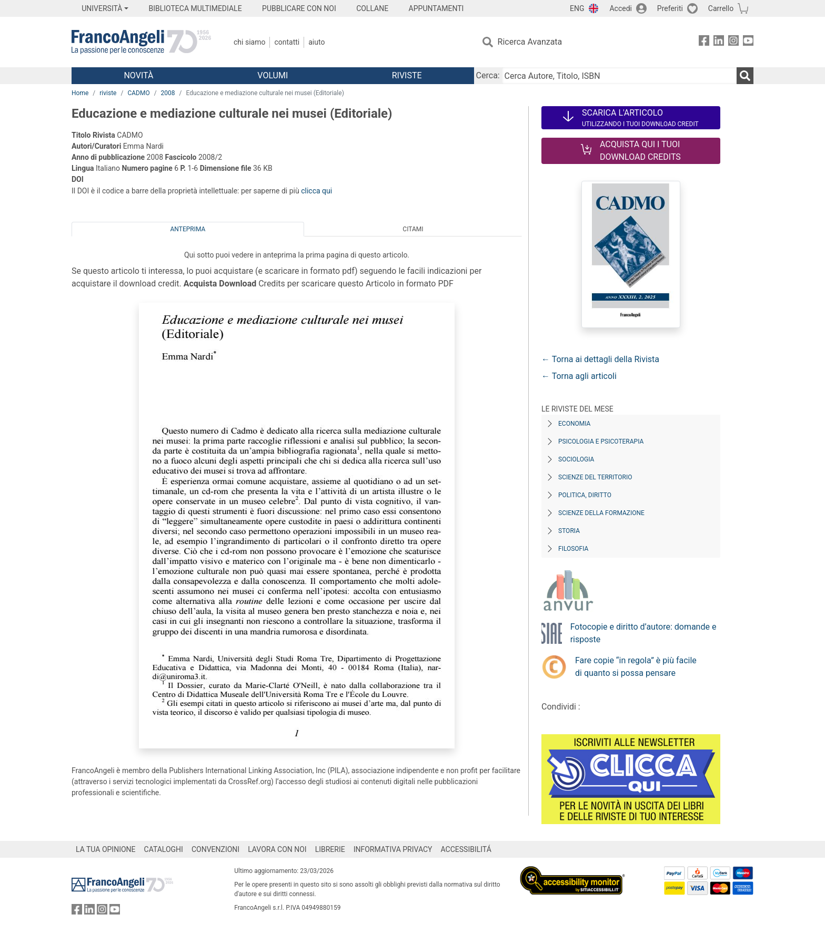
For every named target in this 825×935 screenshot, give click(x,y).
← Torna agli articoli (579, 376)
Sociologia (576, 459)
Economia (574, 423)
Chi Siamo (249, 42)
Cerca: (488, 75)
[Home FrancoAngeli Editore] (141, 42)
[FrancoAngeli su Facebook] (704, 42)
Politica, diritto (584, 495)
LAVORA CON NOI (277, 849)
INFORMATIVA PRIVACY (393, 849)
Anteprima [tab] (188, 229)
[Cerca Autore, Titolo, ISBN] (619, 75)
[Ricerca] (745, 75)
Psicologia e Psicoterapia (600, 441)
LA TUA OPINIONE (106, 849)
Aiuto (316, 42)
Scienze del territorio (595, 477)
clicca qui (316, 191)
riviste (107, 93)
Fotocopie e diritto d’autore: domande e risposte (643, 633)
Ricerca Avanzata (530, 42)
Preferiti (670, 8)
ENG (577, 8)
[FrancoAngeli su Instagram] (733, 42)
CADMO (138, 93)
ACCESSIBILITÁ (466, 849)
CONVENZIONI (215, 849)
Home (80, 93)
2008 (168, 93)
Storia (569, 531)
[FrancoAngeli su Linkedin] (718, 42)
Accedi (620, 8)
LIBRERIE (330, 849)
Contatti (286, 42)
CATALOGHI (163, 849)
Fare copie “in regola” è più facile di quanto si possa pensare (636, 666)
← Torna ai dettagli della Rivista (600, 359)
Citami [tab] (413, 229)
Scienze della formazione (601, 513)
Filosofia (573, 548)
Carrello (720, 8)
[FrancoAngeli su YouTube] (748, 42)
